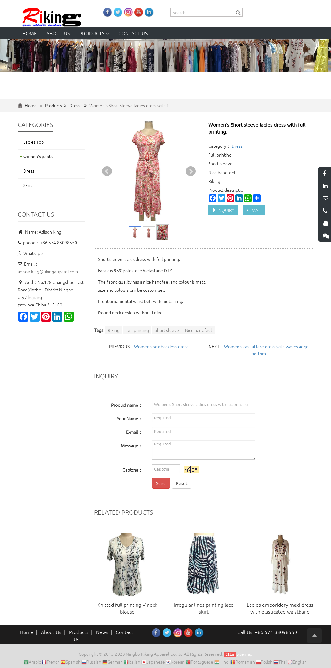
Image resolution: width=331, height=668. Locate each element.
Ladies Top (33, 142)
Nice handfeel (198, 330)
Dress (74, 105)
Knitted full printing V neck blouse (127, 608)
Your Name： (130, 418)
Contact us (133, 33)
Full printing (137, 330)
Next (191, 171)
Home (29, 33)
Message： (132, 445)
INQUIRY (223, 210)
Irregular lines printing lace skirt (203, 608)
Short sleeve (167, 330)
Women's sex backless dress (161, 346)
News (102, 631)
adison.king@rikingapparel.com (48, 271)
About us (58, 33)
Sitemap (244, 654)
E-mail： (134, 432)
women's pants (38, 156)
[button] (107, 33)
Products (94, 33)
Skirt (27, 185)
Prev (107, 171)
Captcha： (132, 469)
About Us (51, 631)
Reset (181, 483)
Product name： (127, 405)
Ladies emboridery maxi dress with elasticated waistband (280, 608)
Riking (114, 330)
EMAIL (254, 210)
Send (161, 483)
